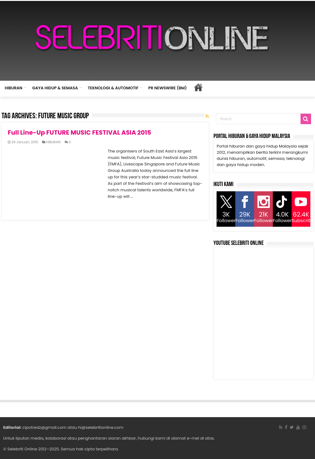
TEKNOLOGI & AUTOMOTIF (113, 88)
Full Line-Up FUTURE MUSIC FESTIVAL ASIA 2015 (79, 132)
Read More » (21, 207)
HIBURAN (13, 88)
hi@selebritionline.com (100, 427)
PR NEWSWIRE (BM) (167, 88)
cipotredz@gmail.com (44, 427)
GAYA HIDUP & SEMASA (55, 88)
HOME (198, 87)
